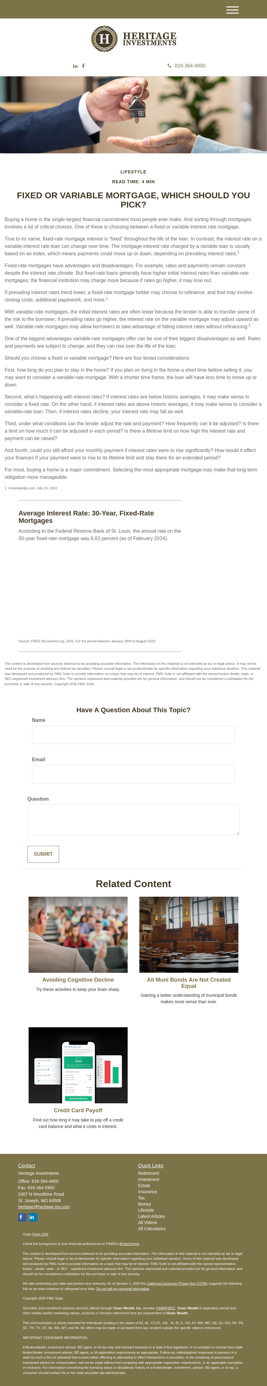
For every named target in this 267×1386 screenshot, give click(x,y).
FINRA (161, 1308)
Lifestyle (146, 1210)
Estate (144, 1185)
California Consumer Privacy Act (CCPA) (177, 1283)
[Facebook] (83, 66)
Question (38, 799)
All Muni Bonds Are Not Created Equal (189, 983)
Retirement (148, 1173)
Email (38, 759)
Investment (148, 1179)
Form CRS (40, 1234)
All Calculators (151, 1228)
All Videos (147, 1222)
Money (144, 1204)
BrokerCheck (129, 1244)
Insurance (147, 1191)
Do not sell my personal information (122, 1289)
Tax (141, 1197)
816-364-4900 (186, 65)
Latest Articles (151, 1216)
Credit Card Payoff (78, 1110)
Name (39, 720)
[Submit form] (43, 854)
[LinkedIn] (75, 66)
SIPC (171, 1308)
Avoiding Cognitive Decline (78, 980)
